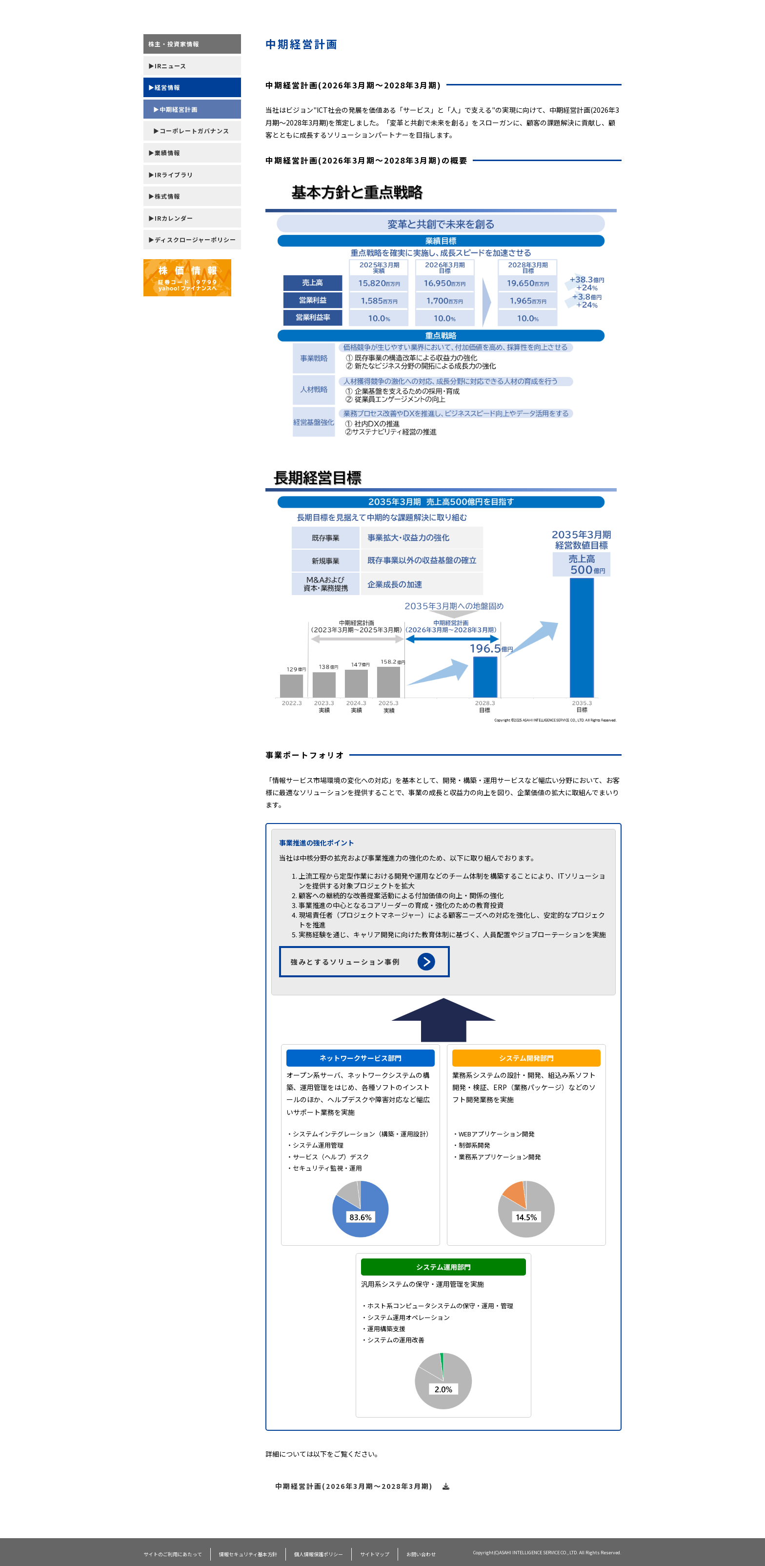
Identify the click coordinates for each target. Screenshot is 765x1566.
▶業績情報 (164, 152)
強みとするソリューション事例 (363, 961)
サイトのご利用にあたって (172, 1554)
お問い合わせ (421, 1554)
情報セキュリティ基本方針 (248, 1554)
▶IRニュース (167, 66)
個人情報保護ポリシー (318, 1554)
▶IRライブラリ (170, 174)
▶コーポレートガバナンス (191, 130)
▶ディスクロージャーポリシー (192, 239)
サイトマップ (374, 1554)
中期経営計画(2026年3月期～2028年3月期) (362, 1486)
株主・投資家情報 (173, 44)
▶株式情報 (164, 196)
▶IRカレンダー (170, 218)
